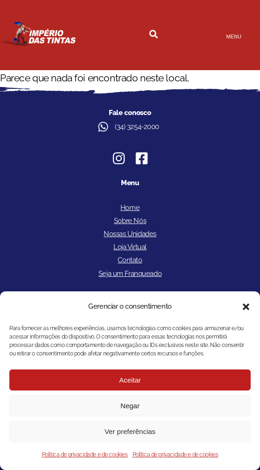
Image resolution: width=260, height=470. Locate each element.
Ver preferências (130, 431)
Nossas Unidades (130, 234)
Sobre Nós (130, 221)
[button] (246, 306)
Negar (130, 406)
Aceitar (130, 380)
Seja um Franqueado (130, 273)
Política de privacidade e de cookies (85, 454)
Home (130, 207)
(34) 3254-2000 (137, 127)
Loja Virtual (130, 247)
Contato (130, 260)
